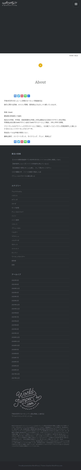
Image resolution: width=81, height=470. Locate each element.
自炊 (13, 265)
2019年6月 (15, 321)
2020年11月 (16, 288)
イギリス (15, 195)
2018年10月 (16, 345)
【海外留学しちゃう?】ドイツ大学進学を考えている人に (30, 164)
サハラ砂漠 (15, 208)
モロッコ (15, 244)
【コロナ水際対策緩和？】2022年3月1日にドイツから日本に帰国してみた (36, 159)
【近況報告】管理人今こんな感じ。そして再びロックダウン (31, 168)
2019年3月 (15, 329)
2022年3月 (15, 280)
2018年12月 (16, 337)
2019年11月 (16, 309)
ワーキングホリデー (18, 256)
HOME (71, 55)
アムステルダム (17, 191)
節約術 (14, 261)
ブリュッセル (16, 228)
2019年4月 (15, 325)
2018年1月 (15, 370)
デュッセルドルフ (17, 212)
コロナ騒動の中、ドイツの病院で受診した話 (26, 172)
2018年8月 (15, 353)
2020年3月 (15, 296)
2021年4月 (15, 284)
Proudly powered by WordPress (29, 465)
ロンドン (15, 252)
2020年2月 (15, 300)
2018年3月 (15, 362)
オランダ (15, 199)
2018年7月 (15, 357)
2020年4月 (15, 292)
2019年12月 (16, 305)
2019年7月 (15, 317)
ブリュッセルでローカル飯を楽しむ (23, 176)
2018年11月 (16, 341)
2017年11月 (16, 378)
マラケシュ (15, 236)
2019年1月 (15, 333)
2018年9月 (15, 349)
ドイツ (14, 216)
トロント (15, 224)
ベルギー (15, 232)
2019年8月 (15, 313)
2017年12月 (16, 374)
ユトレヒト (15, 248)
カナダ (14, 203)
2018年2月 (15, 366)
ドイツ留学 (15, 220)
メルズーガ (15, 240)
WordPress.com (57, 465)
